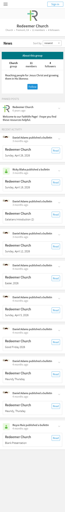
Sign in (55, 4)
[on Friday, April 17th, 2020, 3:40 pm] (18, 110)
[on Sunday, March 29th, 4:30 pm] (20, 428)
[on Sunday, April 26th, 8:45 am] (20, 141)
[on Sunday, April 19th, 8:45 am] (20, 173)
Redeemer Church (22, 107)
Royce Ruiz (18, 425)
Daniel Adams (20, 137)
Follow (32, 86)
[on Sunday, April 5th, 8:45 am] (20, 268)
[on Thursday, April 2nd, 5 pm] (20, 364)
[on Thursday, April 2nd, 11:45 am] (20, 396)
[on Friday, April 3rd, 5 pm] (20, 332)
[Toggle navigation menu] (5, 4)
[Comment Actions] (59, 108)
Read (56, 150)
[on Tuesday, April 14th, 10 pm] (20, 204)
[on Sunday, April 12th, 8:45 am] (20, 237)
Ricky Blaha (19, 169)
